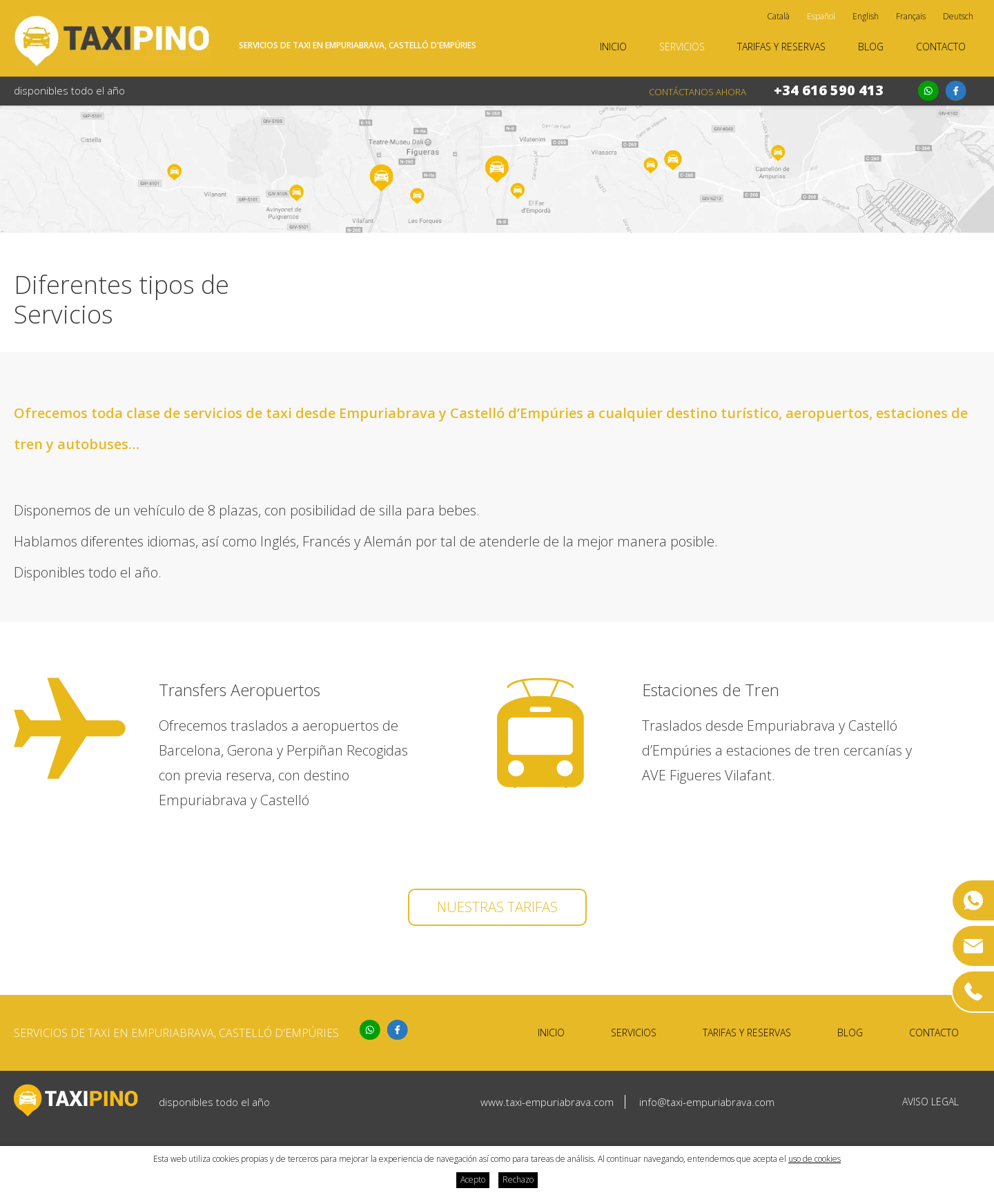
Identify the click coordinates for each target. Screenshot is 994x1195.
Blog (871, 46)
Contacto (941, 46)
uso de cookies (814, 1159)
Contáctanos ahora (697, 92)
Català (778, 16)
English (865, 16)
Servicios (682, 46)
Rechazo (518, 1179)
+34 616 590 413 (829, 90)
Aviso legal (930, 1101)
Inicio (613, 46)
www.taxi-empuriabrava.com (547, 1102)
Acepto (472, 1179)
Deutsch (958, 16)
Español (821, 16)
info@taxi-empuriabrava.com (706, 1102)
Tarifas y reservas (781, 46)
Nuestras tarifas (497, 907)
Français (911, 16)
